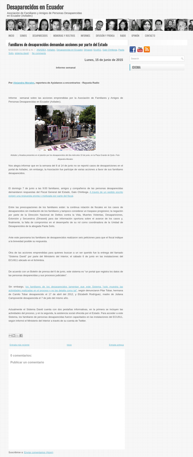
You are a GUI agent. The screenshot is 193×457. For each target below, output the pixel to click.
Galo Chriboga (110, 50)
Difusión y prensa (105, 35)
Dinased (88, 50)
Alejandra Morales (23, 82)
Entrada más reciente (20, 345)
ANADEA (41, 50)
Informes (85, 35)
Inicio (11, 35)
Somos (23, 35)
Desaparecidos (40, 35)
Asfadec (51, 50)
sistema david (22, 53)
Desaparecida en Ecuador (70, 50)
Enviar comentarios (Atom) (38, 452)
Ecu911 (97, 50)
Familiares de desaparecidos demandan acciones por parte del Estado (58, 44)
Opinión (135, 35)
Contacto (150, 35)
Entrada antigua (116, 345)
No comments (39, 53)
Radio (123, 35)
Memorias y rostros (64, 35)
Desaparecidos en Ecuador (35, 6)
